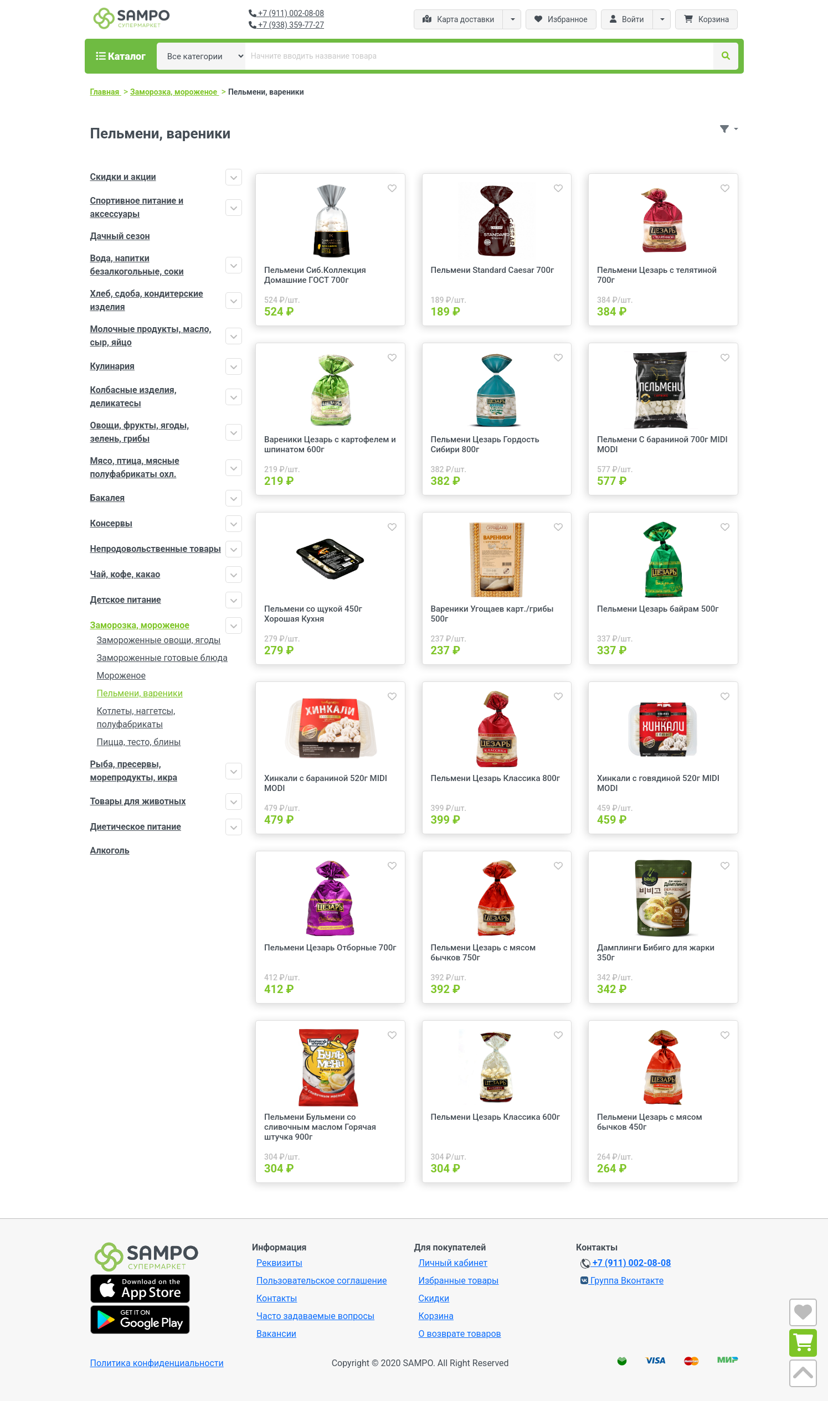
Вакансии (276, 1333)
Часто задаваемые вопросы (315, 1316)
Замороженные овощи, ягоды (159, 640)
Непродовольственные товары (156, 549)
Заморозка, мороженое (139, 625)
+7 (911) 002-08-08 (286, 13)
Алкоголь (110, 850)
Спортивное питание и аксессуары (137, 207)
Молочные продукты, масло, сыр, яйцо (151, 336)
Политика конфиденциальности (157, 1363)
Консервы (111, 523)
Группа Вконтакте (622, 1280)
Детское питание (125, 599)
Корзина (436, 1316)
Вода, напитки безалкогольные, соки (137, 265)
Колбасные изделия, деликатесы (133, 397)
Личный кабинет (453, 1263)
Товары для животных (138, 801)
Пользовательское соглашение (321, 1280)
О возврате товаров (460, 1333)
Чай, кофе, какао (125, 574)
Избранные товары (459, 1280)
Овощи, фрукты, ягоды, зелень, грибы (139, 432)
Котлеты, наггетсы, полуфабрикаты (136, 718)
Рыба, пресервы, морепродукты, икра (133, 771)
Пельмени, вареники (140, 693)
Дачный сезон (120, 236)
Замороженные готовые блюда (162, 658)
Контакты (276, 1298)
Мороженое (121, 675)
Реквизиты (279, 1263)
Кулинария (112, 366)
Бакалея (107, 498)
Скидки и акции (123, 177)
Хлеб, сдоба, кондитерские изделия (146, 300)
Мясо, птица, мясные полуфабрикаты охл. (134, 467)
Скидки (434, 1298)
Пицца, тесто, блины (139, 742)
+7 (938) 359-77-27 (286, 24)
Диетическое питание (135, 826)
